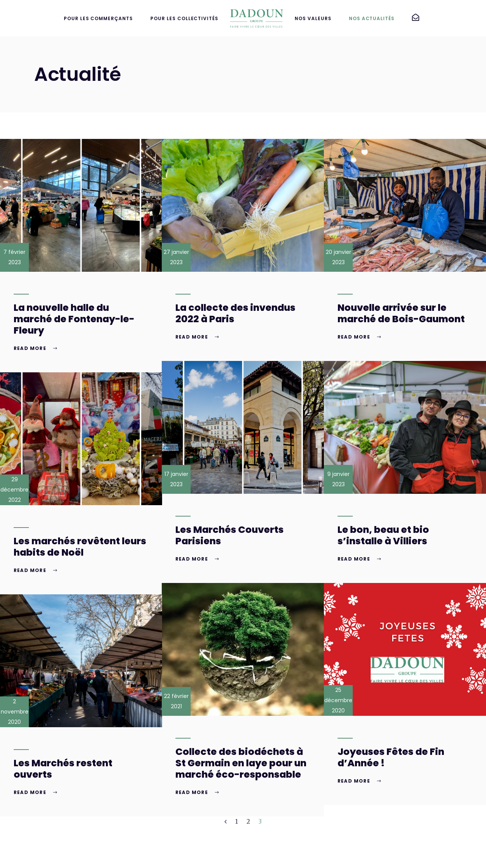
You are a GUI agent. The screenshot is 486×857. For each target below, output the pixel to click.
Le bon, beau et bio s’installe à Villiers (383, 535)
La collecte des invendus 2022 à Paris (235, 313)
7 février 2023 (14, 257)
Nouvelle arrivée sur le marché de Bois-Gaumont (401, 313)
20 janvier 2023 (338, 257)
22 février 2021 (176, 701)
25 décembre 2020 (338, 700)
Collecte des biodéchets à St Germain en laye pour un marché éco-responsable (240, 763)
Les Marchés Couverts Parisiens (229, 535)
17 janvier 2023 (176, 479)
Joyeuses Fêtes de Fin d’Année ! (391, 757)
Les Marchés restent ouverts (63, 768)
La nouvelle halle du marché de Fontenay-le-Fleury (74, 319)
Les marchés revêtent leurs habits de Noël (80, 546)
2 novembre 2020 (14, 712)
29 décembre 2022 (14, 490)
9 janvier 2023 (338, 479)
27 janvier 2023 (176, 257)
